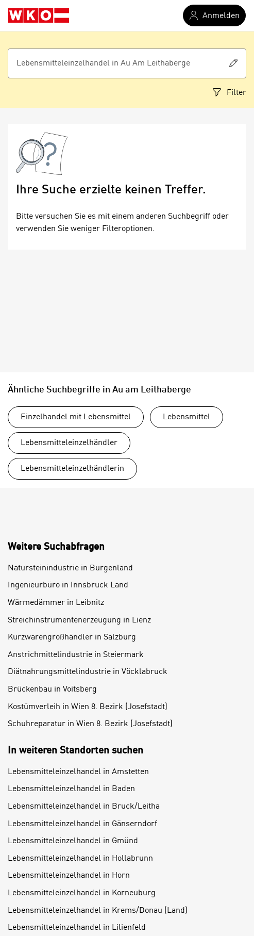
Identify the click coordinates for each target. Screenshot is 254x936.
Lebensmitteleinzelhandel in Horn (69, 876)
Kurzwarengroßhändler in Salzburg (72, 637)
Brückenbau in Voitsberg (52, 689)
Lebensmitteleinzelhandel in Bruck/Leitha (84, 806)
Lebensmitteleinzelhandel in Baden (71, 789)
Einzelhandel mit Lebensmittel (76, 417)
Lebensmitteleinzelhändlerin (72, 469)
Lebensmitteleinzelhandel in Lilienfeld (77, 928)
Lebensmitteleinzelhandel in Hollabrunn (80, 859)
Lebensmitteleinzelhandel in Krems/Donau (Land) (98, 911)
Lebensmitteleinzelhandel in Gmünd (73, 841)
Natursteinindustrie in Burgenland (70, 568)
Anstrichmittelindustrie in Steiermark (76, 655)
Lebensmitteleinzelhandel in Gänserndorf (82, 824)
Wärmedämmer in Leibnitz (56, 603)
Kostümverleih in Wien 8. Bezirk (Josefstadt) (87, 707)
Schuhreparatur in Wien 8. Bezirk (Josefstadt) (90, 724)
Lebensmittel (186, 417)
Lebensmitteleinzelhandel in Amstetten (78, 772)
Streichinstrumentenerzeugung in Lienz (79, 620)
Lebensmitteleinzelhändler (69, 443)
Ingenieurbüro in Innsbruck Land (68, 585)
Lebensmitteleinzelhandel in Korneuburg (82, 893)
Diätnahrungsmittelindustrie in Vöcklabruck (87, 672)
